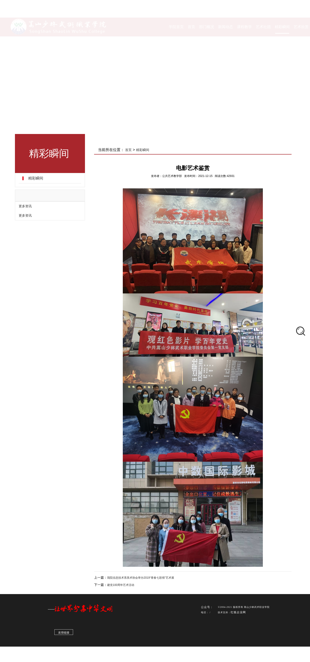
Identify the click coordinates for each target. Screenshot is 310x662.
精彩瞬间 (35, 178)
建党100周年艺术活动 (120, 585)
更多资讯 (25, 206)
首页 (128, 150)
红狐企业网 (238, 613)
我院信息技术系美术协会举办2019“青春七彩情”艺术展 (140, 577)
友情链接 (63, 633)
